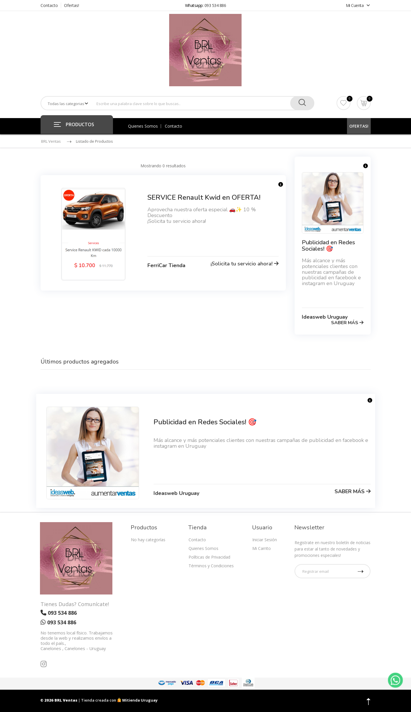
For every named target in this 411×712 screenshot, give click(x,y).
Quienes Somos (143, 126)
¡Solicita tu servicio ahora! (245, 263)
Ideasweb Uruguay (325, 316)
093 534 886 (215, 5)
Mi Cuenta (358, 5)
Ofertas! (71, 5)
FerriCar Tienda (166, 265)
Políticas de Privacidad (209, 557)
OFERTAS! (358, 126)
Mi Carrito (261, 548)
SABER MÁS (347, 323)
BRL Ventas (51, 141)
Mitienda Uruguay (137, 700)
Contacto (49, 5)
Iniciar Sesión (264, 539)
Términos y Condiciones (211, 565)
